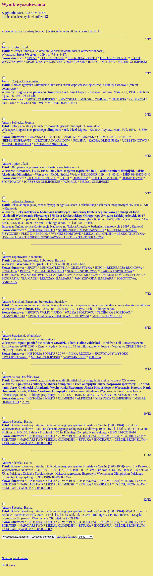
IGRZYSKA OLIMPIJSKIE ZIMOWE (83, 99)
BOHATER (9, 439)
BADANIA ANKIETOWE (51, 144)
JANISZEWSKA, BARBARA (94, 278)
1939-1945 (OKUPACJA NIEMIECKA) (94, 436)
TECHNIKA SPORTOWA (113, 312)
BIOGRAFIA (10, 278)
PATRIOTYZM (133, 436)
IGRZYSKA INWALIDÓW (52, 140)
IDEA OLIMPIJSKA (101, 61)
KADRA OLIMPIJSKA (104, 140)
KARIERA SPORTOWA (116, 271)
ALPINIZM (84, 398)
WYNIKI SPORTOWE (66, 233)
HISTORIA (119, 99)
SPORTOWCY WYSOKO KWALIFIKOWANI (58, 316)
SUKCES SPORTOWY (82, 271)
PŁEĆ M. (42, 233)
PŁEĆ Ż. (27, 233)
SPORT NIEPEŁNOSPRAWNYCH (81, 230)
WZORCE (70, 181)
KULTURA (9, 103)
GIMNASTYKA (81, 267)
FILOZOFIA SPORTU (82, 58)
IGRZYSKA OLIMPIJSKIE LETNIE (104, 137)
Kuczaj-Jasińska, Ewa (25, 376)
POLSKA (79, 140)
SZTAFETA (9, 271)
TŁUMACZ (29, 278)
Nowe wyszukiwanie (15, 558)
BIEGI (99, 267)
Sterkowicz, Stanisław (52, 301)
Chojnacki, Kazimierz (25, 81)
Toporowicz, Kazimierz (27, 257)
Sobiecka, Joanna (23, 122)
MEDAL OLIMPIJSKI (132, 61)
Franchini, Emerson (24, 301)
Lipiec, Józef (20, 47)
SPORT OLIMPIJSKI (41, 99)
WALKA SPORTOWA (79, 312)
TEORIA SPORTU (52, 58)
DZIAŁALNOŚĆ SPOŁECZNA (122, 275)
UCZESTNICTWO (32, 103)
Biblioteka (8, 565)
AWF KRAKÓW (87, 275)
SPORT (32, 58)
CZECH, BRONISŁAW (130, 439)
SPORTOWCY (36, 61)
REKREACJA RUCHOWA (124, 267)
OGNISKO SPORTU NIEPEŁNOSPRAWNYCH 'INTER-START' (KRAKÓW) (53, 237)
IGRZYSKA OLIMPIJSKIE (67, 61)
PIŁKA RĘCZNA (80, 353)
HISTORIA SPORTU (114, 58)
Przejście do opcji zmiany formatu (23, 31)
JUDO (57, 312)
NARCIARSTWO (31, 439)
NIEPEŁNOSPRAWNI (16, 140)
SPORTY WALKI (38, 312)
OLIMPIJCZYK (132, 178)
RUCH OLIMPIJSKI (105, 178)
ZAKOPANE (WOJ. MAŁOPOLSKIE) (27, 443)
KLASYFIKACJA (13, 316)
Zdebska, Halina (22, 421)
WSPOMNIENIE (74, 357)
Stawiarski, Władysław (26, 335)
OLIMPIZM (137, 99)
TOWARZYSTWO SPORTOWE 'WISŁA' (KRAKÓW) (37, 275)
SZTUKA (85, 439)
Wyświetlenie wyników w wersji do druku (74, 31)
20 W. (61, 353)
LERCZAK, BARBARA (55, 278)
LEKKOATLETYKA (130, 233)
